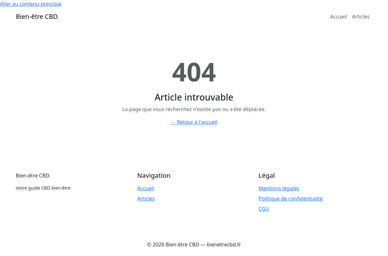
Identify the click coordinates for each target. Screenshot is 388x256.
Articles (360, 16)
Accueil (338, 16)
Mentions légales (279, 188)
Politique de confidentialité (291, 198)
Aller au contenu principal (31, 3)
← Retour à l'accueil (194, 121)
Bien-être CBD (37, 16)
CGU (264, 208)
